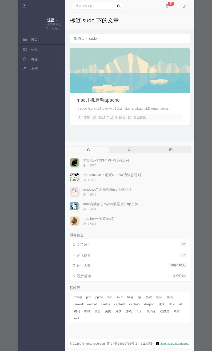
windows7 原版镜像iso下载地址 (107, 189)
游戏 (129, 311)
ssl (180, 304)
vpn (109, 297)
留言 (98, 311)
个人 (139, 311)
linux (119, 297)
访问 (77, 311)
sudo (77, 318)
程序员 (164, 311)
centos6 (119, 304)
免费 (108, 311)
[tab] (88, 149)
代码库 (151, 311)
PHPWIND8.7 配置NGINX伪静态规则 (112, 175)
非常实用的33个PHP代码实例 (106, 160)
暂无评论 (140, 117)
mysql (78, 297)
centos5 (134, 304)
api (139, 297)
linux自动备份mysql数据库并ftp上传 (110, 204)
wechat (92, 304)
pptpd (99, 297)
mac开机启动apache (98, 100)
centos (105, 304)
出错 (87, 311)
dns (171, 304)
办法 (149, 297)
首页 (79, 38)
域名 (130, 297)
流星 (87, 117)
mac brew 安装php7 (98, 218)
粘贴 (176, 311)
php (88, 297)
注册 (162, 304)
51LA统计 (147, 343)
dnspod (149, 304)
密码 (159, 297)
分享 (118, 311)
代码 (170, 297)
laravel (78, 304)
